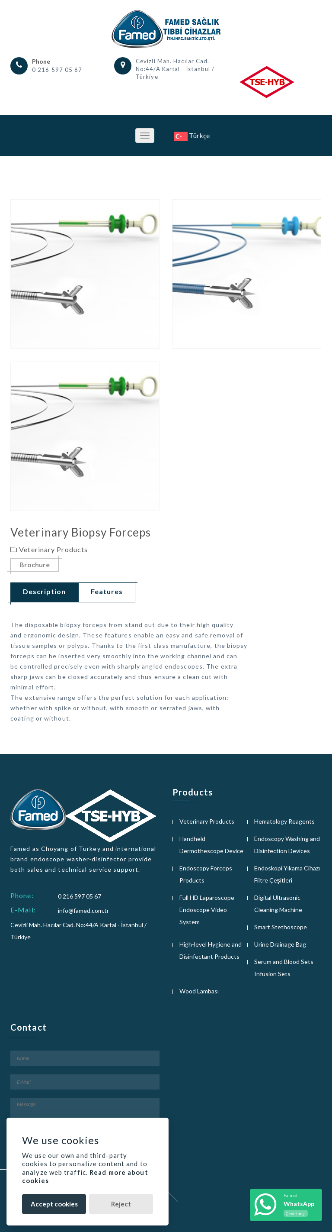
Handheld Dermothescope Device (211, 844)
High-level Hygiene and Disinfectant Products (210, 950)
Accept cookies (54, 1204)
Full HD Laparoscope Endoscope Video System (206, 909)
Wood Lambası (199, 991)
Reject (121, 1204)
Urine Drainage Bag (280, 944)
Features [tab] (107, 591)
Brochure (34, 565)
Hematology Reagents (284, 821)
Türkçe (192, 135)
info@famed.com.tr (83, 910)
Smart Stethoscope (280, 927)
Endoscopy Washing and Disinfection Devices (287, 844)
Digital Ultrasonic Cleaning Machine (278, 903)
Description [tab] (44, 591)
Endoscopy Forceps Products (205, 874)
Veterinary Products (206, 821)
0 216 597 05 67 (57, 69)
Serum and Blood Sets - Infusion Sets (285, 967)
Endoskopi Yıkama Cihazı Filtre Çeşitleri (287, 874)
